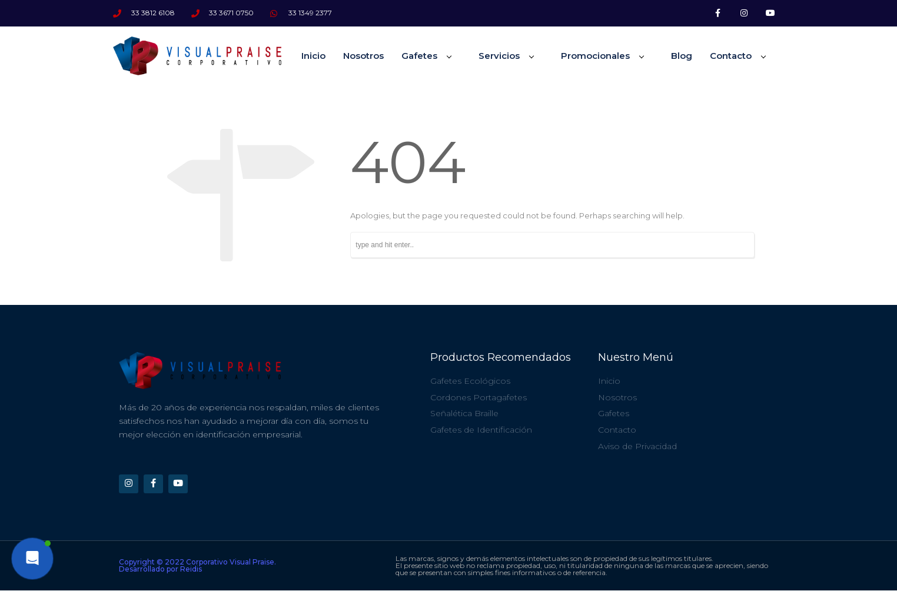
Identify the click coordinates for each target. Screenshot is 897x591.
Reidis (191, 569)
